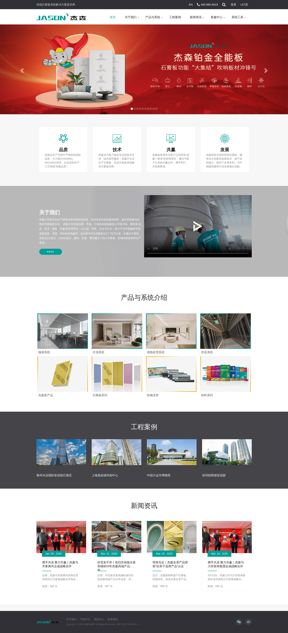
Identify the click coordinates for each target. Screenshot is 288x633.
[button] (21, 70)
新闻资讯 (196, 17)
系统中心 (99, 619)
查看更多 (51, 252)
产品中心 (85, 619)
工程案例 (175, 17)
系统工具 (237, 17)
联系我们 (113, 619)
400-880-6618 (209, 4)
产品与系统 (152, 17)
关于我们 (131, 17)
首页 (113, 17)
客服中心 (216, 17)
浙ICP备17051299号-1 (127, 624)
